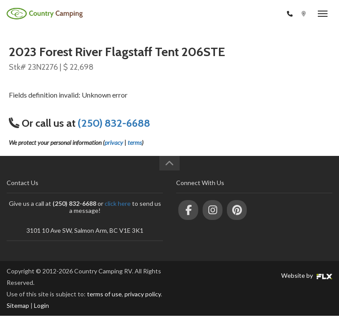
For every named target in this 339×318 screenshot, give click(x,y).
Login (41, 305)
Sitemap (18, 305)
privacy (114, 142)
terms (135, 142)
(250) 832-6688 (261, 14)
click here (118, 203)
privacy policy (142, 294)
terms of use (104, 294)
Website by (306, 275)
